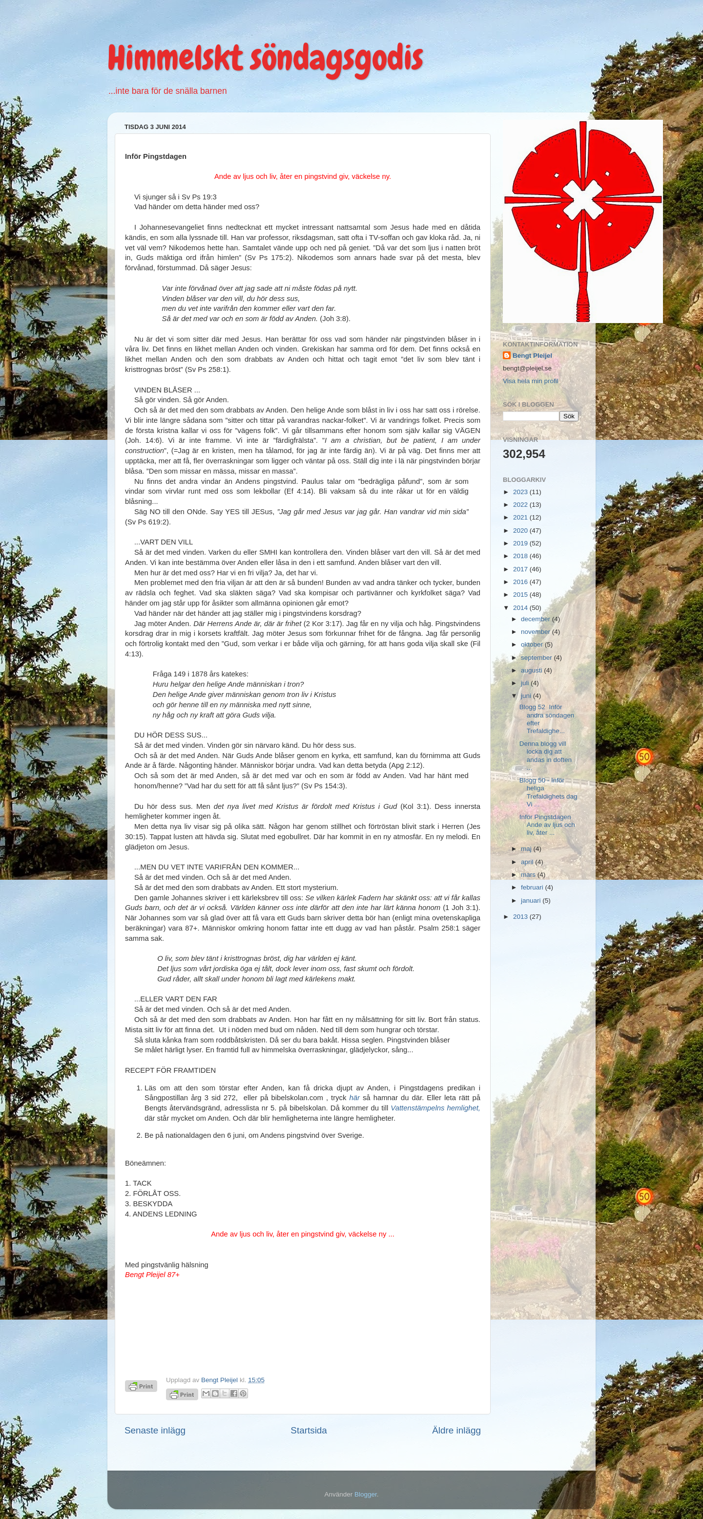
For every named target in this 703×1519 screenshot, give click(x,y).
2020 (521, 530)
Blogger (365, 1494)
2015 (521, 594)
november (536, 631)
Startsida (308, 1430)
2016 (521, 582)
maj (527, 848)
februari (533, 887)
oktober (533, 644)
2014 (521, 607)
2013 (521, 916)
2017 (521, 569)
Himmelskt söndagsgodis (265, 58)
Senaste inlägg (155, 1430)
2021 (521, 517)
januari (531, 900)
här (354, 1098)
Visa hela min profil (530, 381)
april (528, 862)
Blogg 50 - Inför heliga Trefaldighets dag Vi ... (548, 792)
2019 (521, 543)
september (537, 657)
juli (526, 683)
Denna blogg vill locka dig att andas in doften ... (545, 755)
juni (527, 695)
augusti (532, 670)
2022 (521, 504)
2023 (521, 492)
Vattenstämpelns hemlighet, (435, 1108)
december (536, 619)
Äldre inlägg (456, 1430)
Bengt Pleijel (532, 355)
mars (529, 874)
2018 (521, 556)
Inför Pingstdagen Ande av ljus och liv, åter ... (547, 824)
